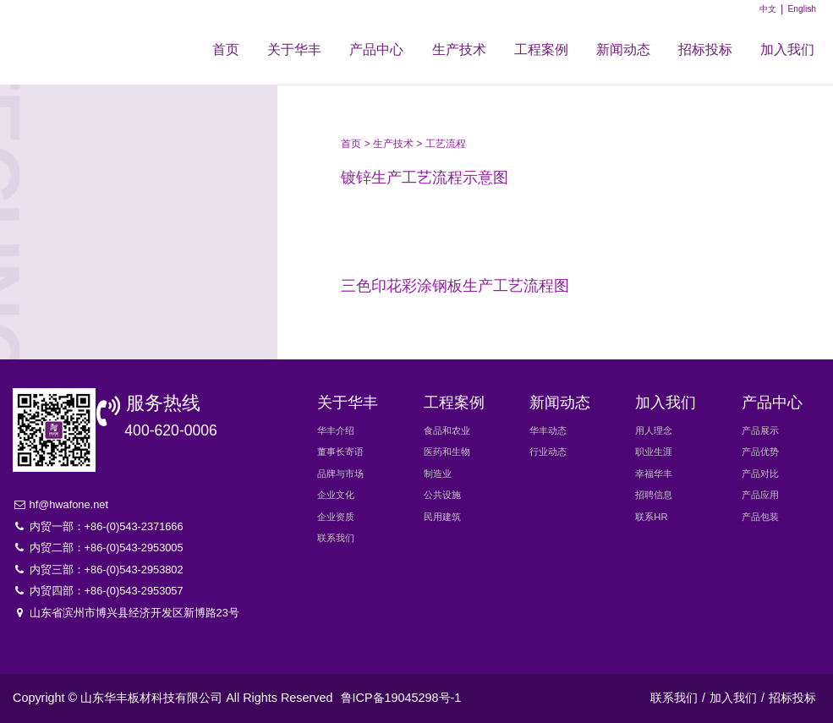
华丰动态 (548, 430)
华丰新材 (82, 36)
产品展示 (760, 430)
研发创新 (129, 271)
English (801, 9)
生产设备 (129, 223)
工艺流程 (129, 177)
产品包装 (760, 517)
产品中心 (376, 49)
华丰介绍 (335, 430)
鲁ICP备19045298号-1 (401, 697)
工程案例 (541, 49)
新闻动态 (623, 49)
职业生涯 (653, 451)
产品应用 (760, 495)
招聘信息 (653, 495)
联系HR (651, 517)
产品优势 (760, 451)
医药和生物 (447, 451)
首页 (225, 49)
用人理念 (653, 430)
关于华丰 (294, 49)
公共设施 (442, 495)
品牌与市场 (340, 473)
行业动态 (548, 451)
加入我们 (787, 49)
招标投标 (705, 49)
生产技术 (459, 49)
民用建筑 (442, 517)
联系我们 (335, 538)
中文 (767, 9)
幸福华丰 (653, 473)
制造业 (438, 473)
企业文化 (335, 495)
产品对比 (760, 473)
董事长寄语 (340, 451)
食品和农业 (447, 430)
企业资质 (335, 517)
